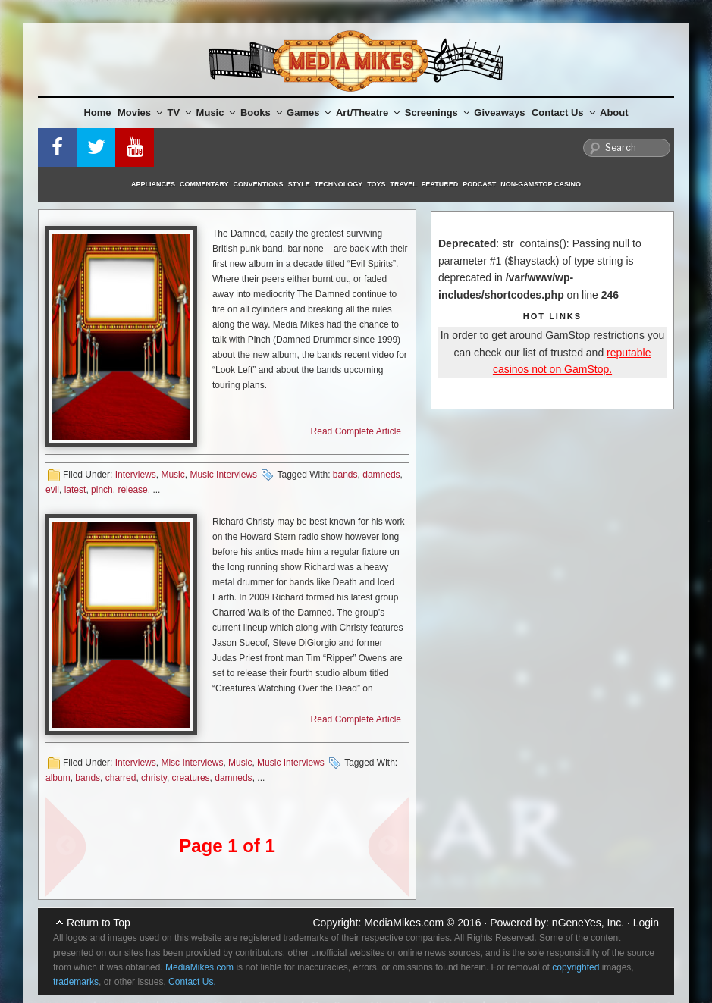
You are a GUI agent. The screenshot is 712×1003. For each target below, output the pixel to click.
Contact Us (563, 112)
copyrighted (575, 967)
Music (216, 112)
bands (345, 474)
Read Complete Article (356, 431)
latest (75, 489)
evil (52, 489)
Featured (440, 184)
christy (154, 778)
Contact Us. (192, 981)
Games (309, 112)
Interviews (135, 474)
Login (646, 923)
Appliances (153, 184)
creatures (191, 778)
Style (299, 184)
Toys (376, 184)
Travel (404, 184)
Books (261, 112)
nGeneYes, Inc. (588, 923)
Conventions (259, 184)
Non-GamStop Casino (540, 184)
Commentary (204, 184)
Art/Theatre (368, 112)
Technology (339, 184)
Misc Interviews (192, 762)
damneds (381, 474)
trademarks (76, 981)
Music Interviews (223, 474)
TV (180, 112)
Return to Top (98, 923)
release (132, 489)
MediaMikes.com (404, 923)
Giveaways (499, 112)
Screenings (437, 112)
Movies (140, 112)
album (58, 778)
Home (97, 112)
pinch (102, 489)
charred (120, 778)
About (614, 112)
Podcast (479, 184)
